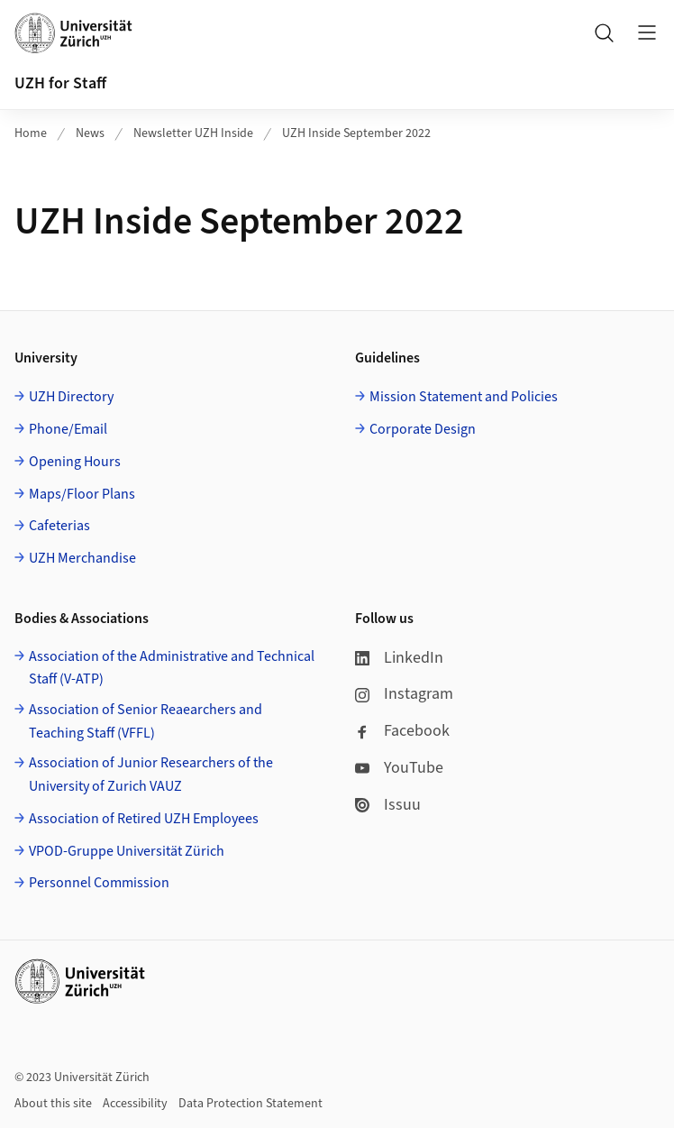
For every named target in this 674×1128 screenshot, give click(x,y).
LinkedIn (399, 658)
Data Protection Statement (250, 1104)
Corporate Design (422, 429)
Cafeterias (59, 526)
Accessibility (135, 1104)
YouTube (399, 768)
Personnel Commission (99, 883)
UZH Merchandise (82, 558)
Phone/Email (68, 429)
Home (30, 133)
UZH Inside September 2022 (356, 133)
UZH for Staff (60, 83)
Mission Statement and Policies (463, 397)
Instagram (404, 694)
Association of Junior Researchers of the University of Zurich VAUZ (151, 774)
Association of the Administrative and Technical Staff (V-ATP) (171, 668)
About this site (53, 1104)
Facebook (402, 731)
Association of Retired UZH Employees (144, 819)
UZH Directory (71, 397)
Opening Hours (75, 462)
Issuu (388, 804)
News (90, 133)
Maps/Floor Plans (82, 494)
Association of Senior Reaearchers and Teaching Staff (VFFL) (145, 721)
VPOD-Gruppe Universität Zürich (126, 851)
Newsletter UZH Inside (193, 133)
